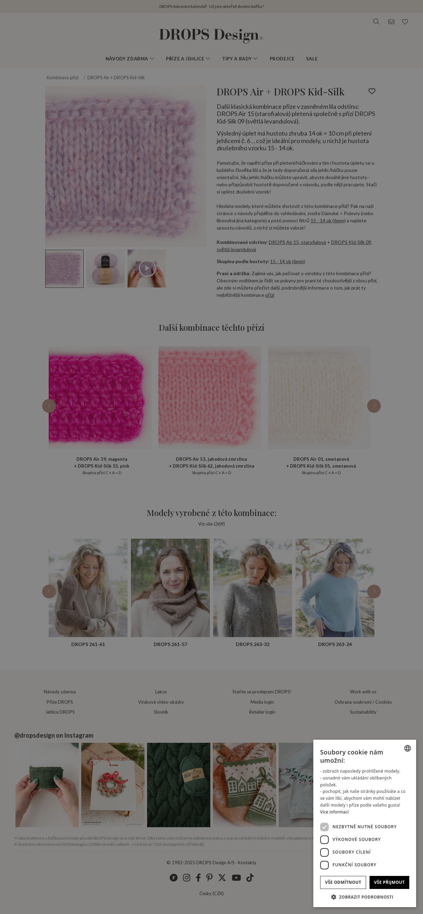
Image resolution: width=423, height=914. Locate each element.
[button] (364, 896)
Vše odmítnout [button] (343, 882)
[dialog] (364, 823)
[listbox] (407, 748)
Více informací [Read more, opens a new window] (334, 812)
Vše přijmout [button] (389, 882)
